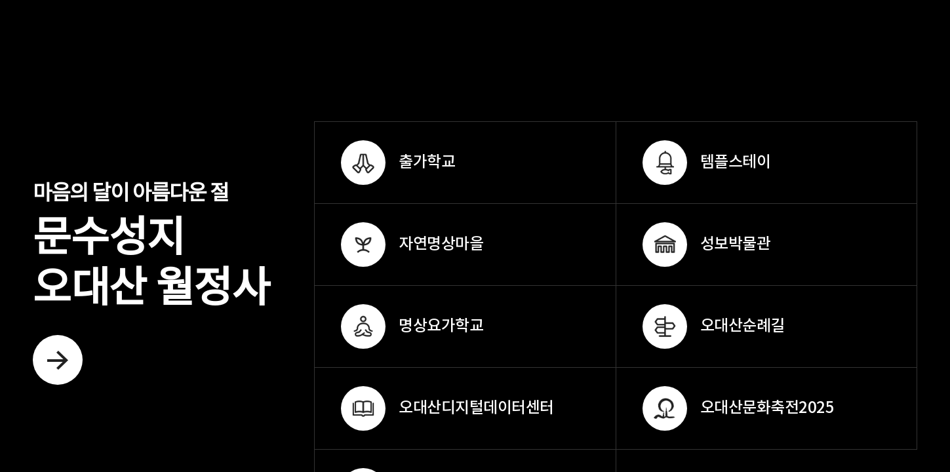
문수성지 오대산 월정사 (151, 284)
